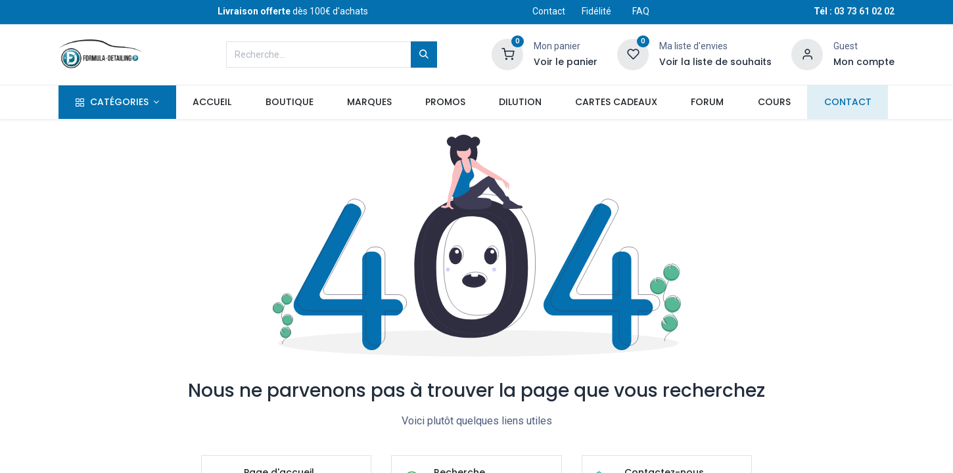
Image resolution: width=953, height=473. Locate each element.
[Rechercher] (424, 54)
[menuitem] (212, 102)
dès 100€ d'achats (293, 11)
